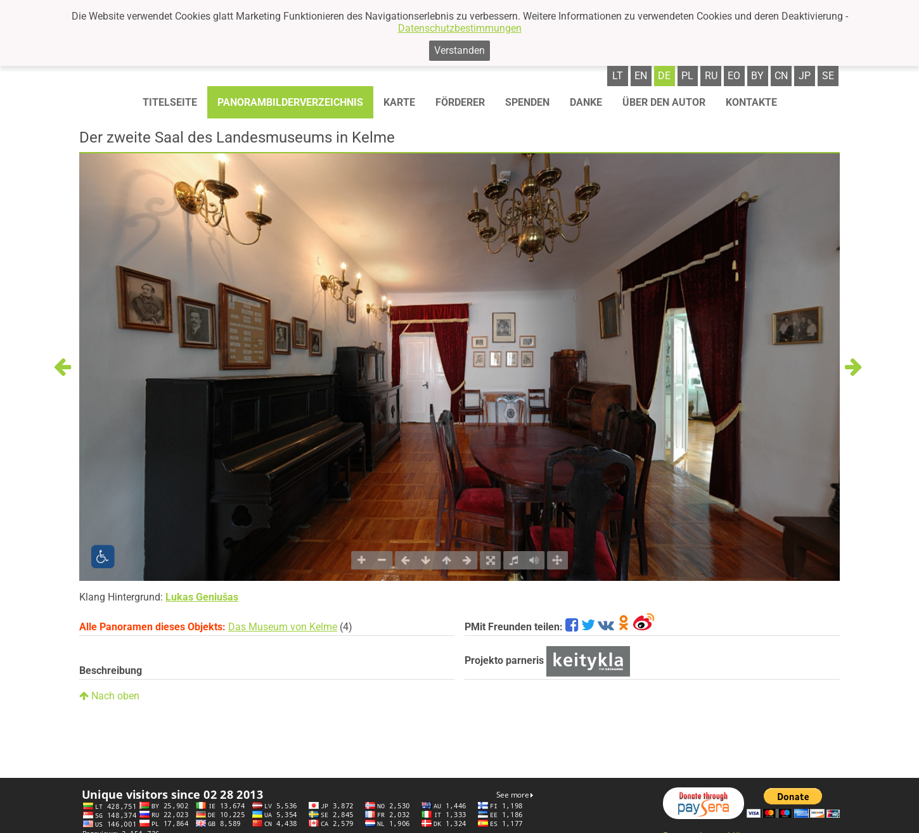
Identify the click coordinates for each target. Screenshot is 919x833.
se (828, 76)
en (640, 76)
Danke (586, 102)
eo (734, 76)
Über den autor (663, 102)
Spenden (527, 102)
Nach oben (109, 696)
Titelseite (170, 102)
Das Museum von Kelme (282, 627)
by (757, 76)
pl (687, 76)
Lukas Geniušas (201, 597)
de (664, 76)
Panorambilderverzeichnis (290, 102)
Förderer (460, 102)
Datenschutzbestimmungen (460, 28)
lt (617, 76)
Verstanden (459, 50)
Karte (399, 102)
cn (781, 76)
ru (711, 76)
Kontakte (751, 102)
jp (805, 76)
